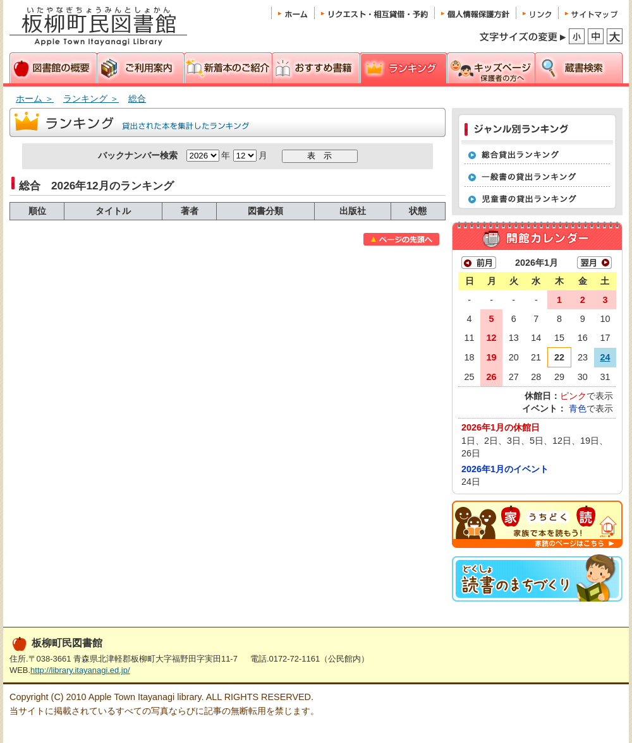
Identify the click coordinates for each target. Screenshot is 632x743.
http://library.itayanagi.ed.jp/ (80, 670)
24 (605, 357)
